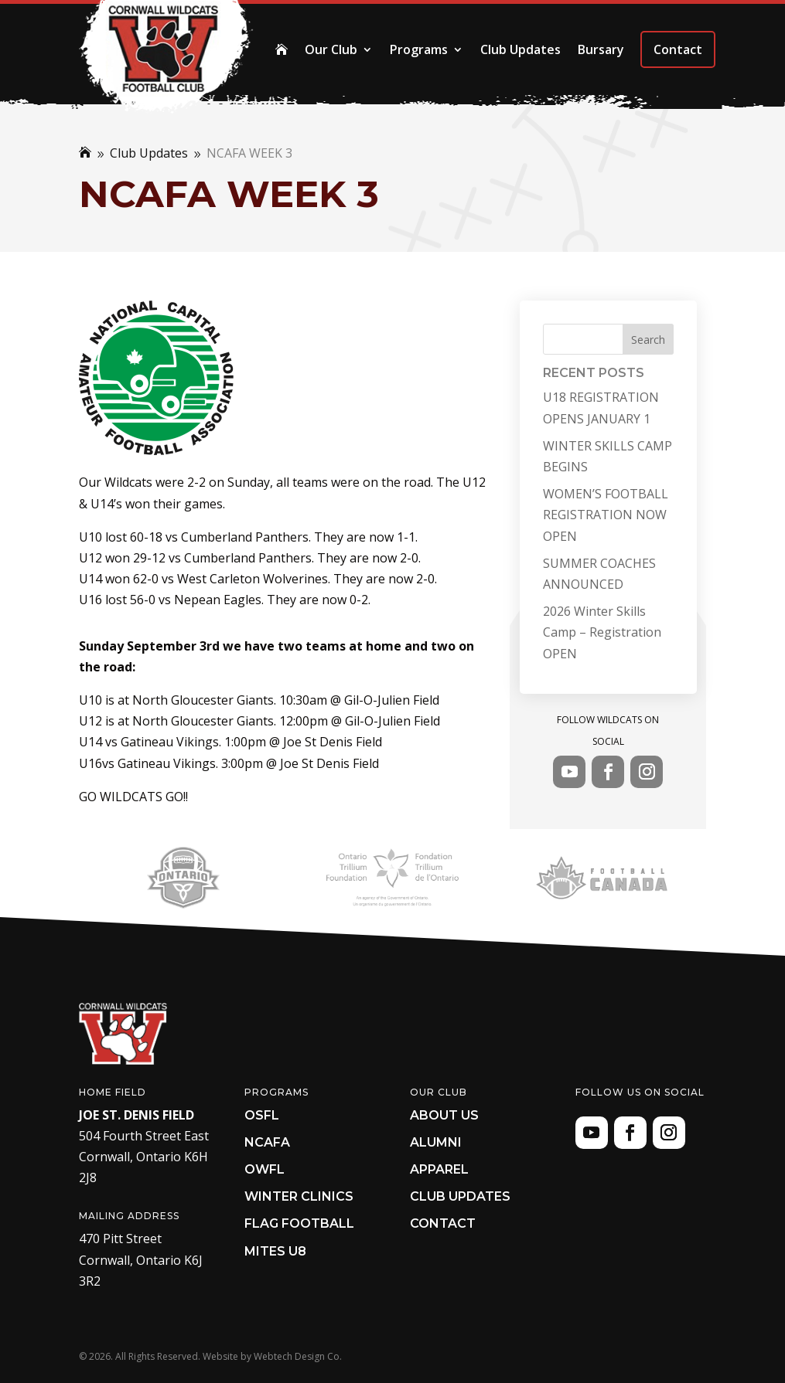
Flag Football (299, 1223)
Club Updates (520, 49)
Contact (678, 49)
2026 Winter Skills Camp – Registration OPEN (602, 632)
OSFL (261, 1115)
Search (648, 339)
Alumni (436, 1142)
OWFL (264, 1169)
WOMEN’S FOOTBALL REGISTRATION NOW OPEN (605, 514)
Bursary (601, 49)
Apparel (439, 1169)
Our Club (331, 49)
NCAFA (267, 1142)
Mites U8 (275, 1251)
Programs (419, 49)
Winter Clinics (298, 1196)
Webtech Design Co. (298, 1356)
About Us (444, 1115)
